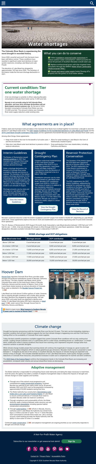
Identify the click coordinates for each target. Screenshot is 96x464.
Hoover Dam (6, 277)
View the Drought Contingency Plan (47, 209)
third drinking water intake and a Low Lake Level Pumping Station (30, 393)
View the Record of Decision (78, 211)
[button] (48, 3)
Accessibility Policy (58, 456)
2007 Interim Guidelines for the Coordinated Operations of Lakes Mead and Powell (59, 131)
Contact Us (34, 456)
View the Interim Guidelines (15, 201)
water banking (21, 409)
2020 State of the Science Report (18, 359)
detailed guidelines (10, 159)
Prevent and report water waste (63, 71)
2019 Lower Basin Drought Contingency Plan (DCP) (20, 133)
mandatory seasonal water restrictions (71, 58)
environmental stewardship (19, 404)
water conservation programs (31, 383)
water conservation (19, 423)
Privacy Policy (45, 456)
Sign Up (71, 441)
